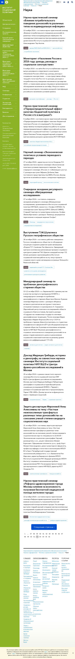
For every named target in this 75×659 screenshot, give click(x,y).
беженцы (32, 222)
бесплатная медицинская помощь (40, 517)
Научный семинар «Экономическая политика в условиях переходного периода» (42, 155)
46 (59, 534)
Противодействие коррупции (28, 601)
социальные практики (55, 399)
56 (49, 537)
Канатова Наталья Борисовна (8, 136)
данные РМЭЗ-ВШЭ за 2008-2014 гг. (40, 48)
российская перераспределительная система (36, 145)
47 (62, 534)
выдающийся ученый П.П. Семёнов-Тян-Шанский (42, 267)
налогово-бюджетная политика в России (42, 141)
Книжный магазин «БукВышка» (55, 570)
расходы (49, 99)
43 (49, 534)
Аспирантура (36, 582)
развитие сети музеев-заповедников (35, 271)
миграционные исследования (33, 225)
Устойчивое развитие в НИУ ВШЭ (26, 572)
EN (60, 2)
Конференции (7, 94)
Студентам (6, 98)
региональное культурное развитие (34, 274)
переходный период (36, 182)
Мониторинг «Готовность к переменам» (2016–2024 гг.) (8, 63)
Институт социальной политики (48, 552)
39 (37, 534)
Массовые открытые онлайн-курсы (66, 590)
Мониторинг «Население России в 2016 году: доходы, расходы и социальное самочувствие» (42, 61)
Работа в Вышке (25, 641)
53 (40, 537)
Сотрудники (7, 28)
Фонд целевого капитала (26, 596)
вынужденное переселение (45, 222)
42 (46, 534)
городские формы (35, 399)
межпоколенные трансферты (38, 474)
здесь (46, 651)
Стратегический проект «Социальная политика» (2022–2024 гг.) (9, 54)
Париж (44, 399)
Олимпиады (36, 568)
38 (34, 534)
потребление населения (31, 51)
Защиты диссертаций (46, 578)
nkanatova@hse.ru (12, 168)
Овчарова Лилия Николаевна (8, 129)
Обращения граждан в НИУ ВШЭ (26, 589)
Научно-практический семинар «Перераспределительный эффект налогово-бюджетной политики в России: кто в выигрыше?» (42, 110)
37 (31, 534)
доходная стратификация (37, 99)
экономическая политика (51, 182)
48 (25, 537)
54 (43, 537)
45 (56, 534)
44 (53, 534)
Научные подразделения (30, 552)
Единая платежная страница (26, 635)
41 (43, 534)
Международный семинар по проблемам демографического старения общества (40, 284)
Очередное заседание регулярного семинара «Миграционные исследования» (43, 192)
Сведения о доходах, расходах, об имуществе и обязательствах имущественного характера (28, 610)
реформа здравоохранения (58, 520)
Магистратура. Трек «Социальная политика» (9, 81)
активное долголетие (36, 345)
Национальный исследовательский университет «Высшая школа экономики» (45, 551)
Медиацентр (55, 577)
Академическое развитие (46, 582)
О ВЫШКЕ (26, 558)
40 (40, 534)
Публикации (55, 584)
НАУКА (44, 558)
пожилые (26, 348)
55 (46, 537)
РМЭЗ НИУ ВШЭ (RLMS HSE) (8, 46)
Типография (55, 574)
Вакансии (6, 112)
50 (31, 537)
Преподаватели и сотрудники (27, 577)
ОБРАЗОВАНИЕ (38, 558)
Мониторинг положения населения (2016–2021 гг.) (9, 72)
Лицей (35, 561)
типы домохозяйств (55, 474)
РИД (4, 87)
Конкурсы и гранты (45, 587)
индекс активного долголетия (53, 345)
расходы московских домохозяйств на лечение (36, 520)
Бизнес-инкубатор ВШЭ (36, 597)
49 (28, 537)
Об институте (7, 20)
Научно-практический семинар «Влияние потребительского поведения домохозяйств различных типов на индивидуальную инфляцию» (44, 22)
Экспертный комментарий (7, 103)
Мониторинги (46, 570)
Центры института (9, 24)
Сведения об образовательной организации (28, 621)
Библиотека (55, 561)
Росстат (56, 99)
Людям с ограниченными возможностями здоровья (28, 628)
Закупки (25, 585)
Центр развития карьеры (35, 591)
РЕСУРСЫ (55, 558)
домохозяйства (57, 48)
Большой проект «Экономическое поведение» (8, 39)
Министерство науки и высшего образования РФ (66, 567)
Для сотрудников (8, 116)
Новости (61, 552)
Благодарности (7, 108)
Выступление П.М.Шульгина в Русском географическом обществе (43, 234)
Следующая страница (44, 527)
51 (34, 537)
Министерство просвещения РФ (66, 575)
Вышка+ (35, 575)
